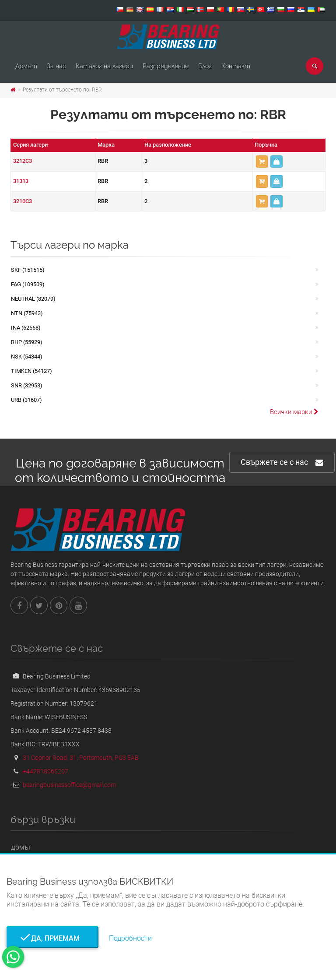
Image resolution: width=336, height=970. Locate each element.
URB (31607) (26, 400)
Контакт (235, 66)
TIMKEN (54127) (31, 371)
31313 (20, 181)
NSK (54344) (26, 356)
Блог (205, 66)
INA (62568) (26, 327)
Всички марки (294, 412)
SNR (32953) (26, 385)
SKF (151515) (28, 270)
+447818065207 (45, 771)
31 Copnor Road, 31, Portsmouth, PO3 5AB (81, 757)
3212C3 (22, 161)
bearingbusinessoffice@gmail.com (69, 784)
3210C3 (22, 201)
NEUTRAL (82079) (33, 298)
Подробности (130, 938)
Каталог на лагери (104, 66)
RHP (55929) (26, 342)
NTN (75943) (27, 313)
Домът (26, 66)
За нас (56, 66)
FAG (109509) (28, 284)
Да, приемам (53, 938)
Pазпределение (166, 66)
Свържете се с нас (282, 462)
